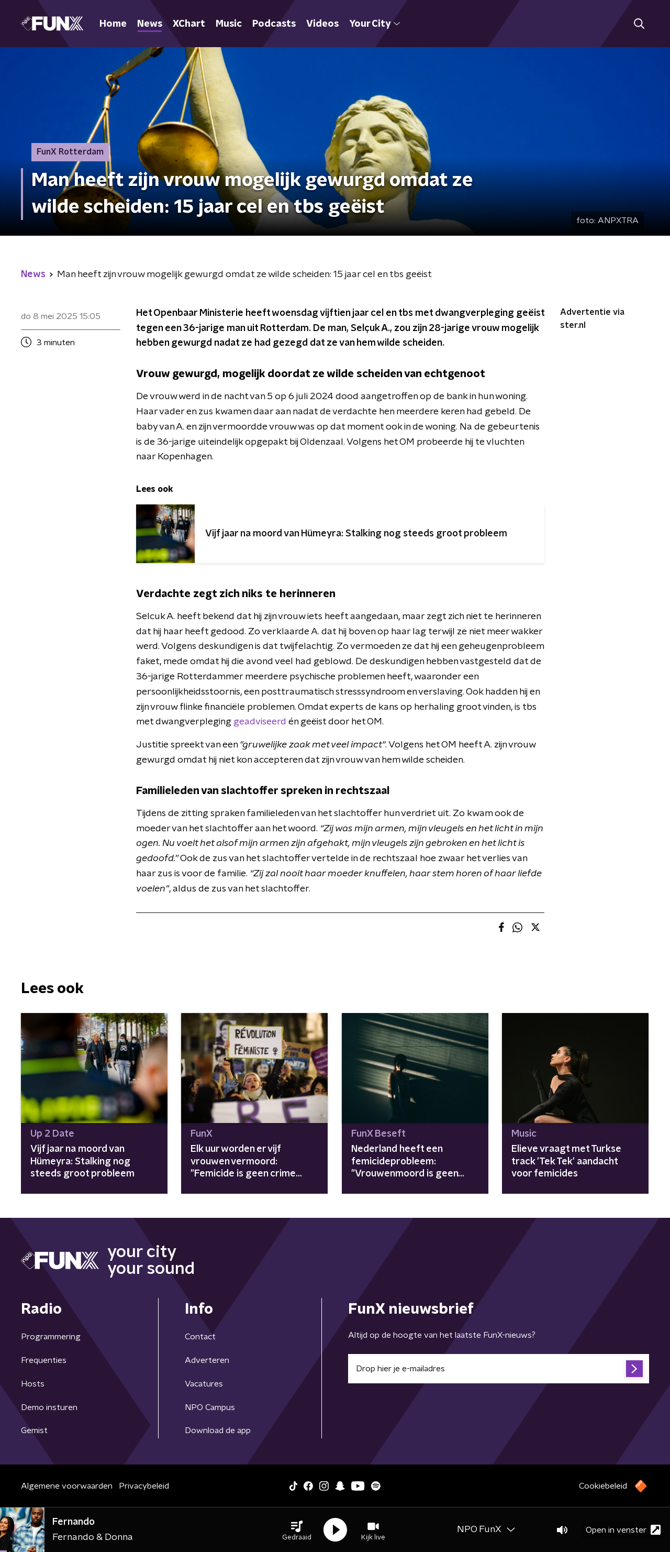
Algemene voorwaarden (67, 1486)
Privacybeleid (144, 1486)
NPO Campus (210, 1407)
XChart (189, 24)
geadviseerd (259, 722)
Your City (374, 24)
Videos (322, 24)
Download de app (218, 1430)
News (149, 24)
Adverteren (207, 1360)
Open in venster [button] (623, 1530)
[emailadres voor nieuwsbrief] (498, 1368)
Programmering (51, 1337)
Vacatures (204, 1384)
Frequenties (43, 1360)
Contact (200, 1337)
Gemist (34, 1430)
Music (229, 24)
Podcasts (274, 24)
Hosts (32, 1384)
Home (113, 24)
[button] (297, 1530)
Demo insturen (49, 1407)
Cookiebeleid (603, 1486)
